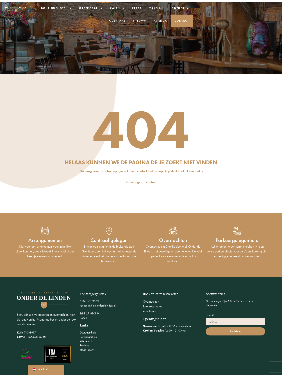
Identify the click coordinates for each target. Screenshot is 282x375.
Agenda (269, 8)
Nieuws (249, 8)
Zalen (139, 8)
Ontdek (202, 8)
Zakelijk (178, 8)
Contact (269, 20)
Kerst (159, 8)
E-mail (210, 315)
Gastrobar (113, 8)
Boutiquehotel (78, 8)
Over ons (227, 8)
